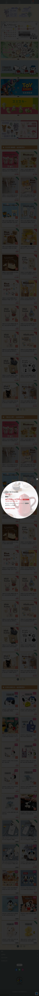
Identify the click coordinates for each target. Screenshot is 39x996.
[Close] (37, 479)
